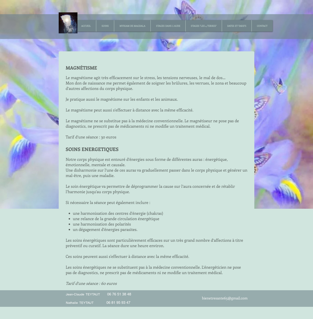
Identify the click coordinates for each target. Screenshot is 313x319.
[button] (105, 26)
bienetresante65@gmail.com (225, 298)
